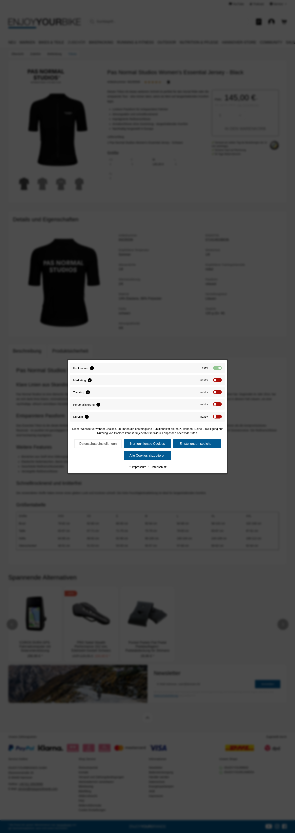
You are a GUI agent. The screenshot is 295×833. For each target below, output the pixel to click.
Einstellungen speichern (197, 443)
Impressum (137, 467)
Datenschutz (157, 467)
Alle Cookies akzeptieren (147, 455)
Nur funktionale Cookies (147, 443)
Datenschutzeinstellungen (98, 443)
